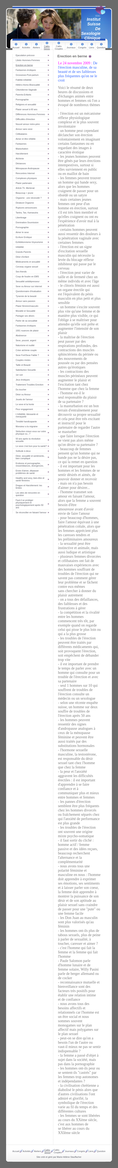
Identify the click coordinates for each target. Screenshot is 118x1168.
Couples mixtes (23, 360)
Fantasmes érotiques (26, 70)
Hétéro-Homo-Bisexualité (28, 85)
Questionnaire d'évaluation (28, 291)
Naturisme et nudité (25, 345)
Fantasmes (21, 144)
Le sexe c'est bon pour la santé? (31, 446)
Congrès (82, 47)
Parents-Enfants (23, 94)
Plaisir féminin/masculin (27, 306)
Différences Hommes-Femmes (30, 114)
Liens (91, 47)
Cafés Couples (59, 47)
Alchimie (20, 158)
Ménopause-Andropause (27, 168)
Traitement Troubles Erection (29, 384)
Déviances (21, 163)
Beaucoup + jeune (24, 193)
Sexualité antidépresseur (27, 281)
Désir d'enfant (22, 257)
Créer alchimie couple (26, 350)
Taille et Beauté (23, 365)
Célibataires (21, 134)
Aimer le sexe (22, 232)
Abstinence (21, 335)
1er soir (19, 375)
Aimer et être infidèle (26, 139)
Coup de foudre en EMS (27, 276)
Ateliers (36, 47)
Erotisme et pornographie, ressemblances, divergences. (30, 464)
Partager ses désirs (25, 316)
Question (101, 47)
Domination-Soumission (27, 222)
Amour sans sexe (24, 129)
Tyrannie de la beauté (26, 296)
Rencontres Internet (25, 173)
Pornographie (22, 99)
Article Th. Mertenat (25, 188)
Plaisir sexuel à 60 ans (26, 109)
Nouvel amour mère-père (28, 124)
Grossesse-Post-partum (27, 75)
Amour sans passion (25, 301)
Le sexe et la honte (25, 404)
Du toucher (21, 389)
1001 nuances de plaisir (27, 330)
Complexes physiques (26, 178)
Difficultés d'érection (25, 119)
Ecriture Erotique (24, 237)
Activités (26, 47)
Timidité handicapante (26, 421)
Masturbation (22, 148)
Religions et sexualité (26, 104)
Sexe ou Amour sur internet (29, 286)
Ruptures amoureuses (26, 207)
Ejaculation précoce (25, 55)
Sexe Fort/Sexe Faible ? (27, 355)
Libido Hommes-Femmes (28, 60)
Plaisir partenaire (24, 183)
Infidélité (20, 247)
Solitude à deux (23, 451)
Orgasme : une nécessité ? (29, 198)
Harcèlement (22, 153)
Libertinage (21, 217)
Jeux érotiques (23, 379)
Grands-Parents (23, 252)
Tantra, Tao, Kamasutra (27, 212)
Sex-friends (21, 271)
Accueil (15, 47)
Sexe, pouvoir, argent (26, 340)
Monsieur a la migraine (27, 426)
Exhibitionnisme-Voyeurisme (29, 242)
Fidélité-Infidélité (24, 80)
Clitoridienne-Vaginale (26, 89)
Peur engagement (24, 409)
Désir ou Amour (23, 394)
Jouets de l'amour (24, 399)
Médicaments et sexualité (28, 262)
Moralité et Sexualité (25, 311)
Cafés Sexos (47, 47)
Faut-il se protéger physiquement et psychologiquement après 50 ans (29, 504)
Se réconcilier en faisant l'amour (31, 512)
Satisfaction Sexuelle (26, 370)
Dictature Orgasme (25, 203)
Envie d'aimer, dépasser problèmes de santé (27, 471)
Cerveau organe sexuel (27, 266)
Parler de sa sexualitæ (26, 320)
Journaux (71, 47)
